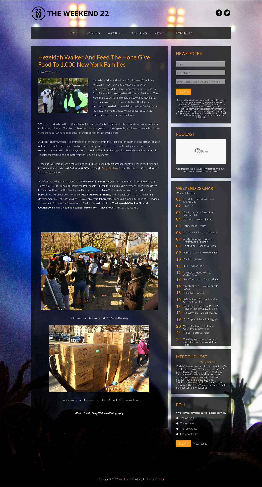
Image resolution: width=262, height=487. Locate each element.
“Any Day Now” (110, 168)
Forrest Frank (201, 332)
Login (162, 478)
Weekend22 (70, 13)
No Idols (188, 198)
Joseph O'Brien (207, 245)
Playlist (187, 259)
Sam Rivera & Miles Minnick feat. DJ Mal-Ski (201, 307)
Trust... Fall (189, 245)
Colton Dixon (190, 275)
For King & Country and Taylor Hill (198, 327)
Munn (203, 225)
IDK (186, 265)
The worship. (187, 417)
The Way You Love (194, 339)
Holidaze (188, 292)
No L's (187, 332)
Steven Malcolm (192, 301)
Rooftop (188, 319)
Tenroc (198, 259)
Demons (188, 219)
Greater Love (191, 285)
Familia (187, 252)
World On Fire (191, 325)
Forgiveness (190, 225)
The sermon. (187, 423)
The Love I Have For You (197, 272)
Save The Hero (192, 279)
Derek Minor (210, 279)
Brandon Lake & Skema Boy (198, 200)
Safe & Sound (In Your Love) (199, 299)
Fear (186, 205)
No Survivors (191, 312)
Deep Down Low (193, 232)
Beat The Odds (192, 305)
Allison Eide (197, 265)
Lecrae (200, 292)
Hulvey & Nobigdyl (206, 319)
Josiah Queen (204, 219)
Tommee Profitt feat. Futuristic (198, 240)
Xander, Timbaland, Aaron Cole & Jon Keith (199, 342)
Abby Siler (211, 232)
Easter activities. (189, 433)
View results (200, 443)
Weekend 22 (126, 478)
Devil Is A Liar (191, 212)
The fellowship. (188, 428)
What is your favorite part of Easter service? (201, 412)
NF (193, 205)
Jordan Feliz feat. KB (206, 252)
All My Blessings (192, 239)
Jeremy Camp (209, 312)
